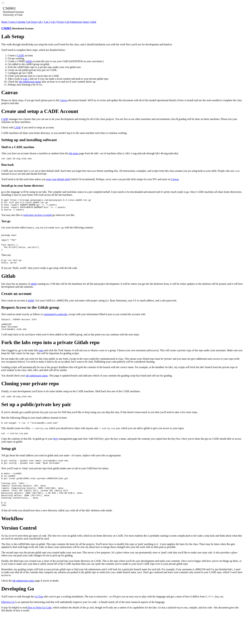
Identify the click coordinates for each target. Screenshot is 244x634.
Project (61, 22)
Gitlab (93, 22)
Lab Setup (31, 22)
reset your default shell (58, 179)
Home (4, 22)
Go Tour (39, 616)
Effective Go (8, 621)
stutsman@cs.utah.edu (55, 322)
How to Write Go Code (39, 627)
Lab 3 (54, 22)
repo (41, 360)
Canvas (63, 100)
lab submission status (30, 81)
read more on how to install (37, 218)
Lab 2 (47, 22)
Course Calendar (17, 22)
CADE (20, 55)
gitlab (29, 61)
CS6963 (6, 28)
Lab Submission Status (77, 22)
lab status (74, 153)
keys (55, 450)
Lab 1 (41, 22)
